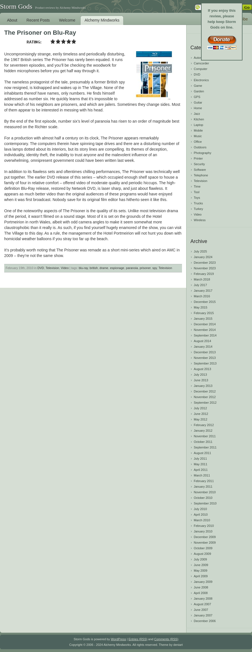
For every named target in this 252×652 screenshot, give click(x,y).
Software (200, 169)
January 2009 (203, 581)
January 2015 (203, 318)
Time (197, 186)
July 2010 (200, 509)
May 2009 (200, 570)
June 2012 (201, 413)
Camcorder (201, 63)
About (12, 20)
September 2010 (205, 503)
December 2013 (205, 352)
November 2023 (205, 268)
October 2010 (203, 497)
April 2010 (201, 514)
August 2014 (202, 341)
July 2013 (200, 374)
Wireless (200, 220)
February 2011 (204, 481)
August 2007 (202, 604)
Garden (199, 91)
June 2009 (201, 565)
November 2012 (205, 397)
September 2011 (205, 447)
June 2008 (201, 587)
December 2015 (205, 301)
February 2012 (204, 425)
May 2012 (200, 419)
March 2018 (202, 279)
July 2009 (200, 559)
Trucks (198, 203)
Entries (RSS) (138, 639)
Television (52, 268)
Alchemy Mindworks (102, 20)
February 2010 (204, 525)
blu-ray (83, 268)
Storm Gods (16, 6)
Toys (197, 197)
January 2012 (203, 430)
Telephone (201, 175)
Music (198, 136)
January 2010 (203, 531)
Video (65, 268)
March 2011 (202, 475)
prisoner (145, 268)
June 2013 (201, 380)
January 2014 (203, 346)
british (94, 268)
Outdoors (200, 147)
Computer (200, 69)
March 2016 (202, 296)
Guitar (198, 102)
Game (198, 85)
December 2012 (205, 391)
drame (104, 268)
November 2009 (205, 542)
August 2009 (202, 553)
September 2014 (205, 335)
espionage (117, 268)
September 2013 (205, 363)
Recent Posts (38, 20)
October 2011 (203, 441)
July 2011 (200, 458)
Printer (198, 158)
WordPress (118, 639)
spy (154, 268)
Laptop (198, 125)
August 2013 (202, 369)
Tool (196, 192)
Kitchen (199, 119)
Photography (202, 153)
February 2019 (204, 273)
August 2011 (202, 453)
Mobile (198, 130)
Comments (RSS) (166, 639)
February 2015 (204, 313)
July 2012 (200, 408)
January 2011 (203, 486)
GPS (197, 97)
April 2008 (201, 593)
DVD (41, 268)
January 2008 (203, 598)
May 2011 (200, 464)
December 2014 (205, 324)
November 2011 (205, 436)
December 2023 (205, 262)
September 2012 (205, 402)
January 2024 (203, 257)
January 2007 (203, 615)
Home (198, 108)
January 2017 (203, 290)
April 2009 (201, 576)
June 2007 (201, 609)
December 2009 (205, 537)
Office (198, 141)
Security (199, 164)
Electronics (201, 80)
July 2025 (200, 251)
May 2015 (200, 307)
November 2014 (205, 329)
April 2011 (201, 469)
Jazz (197, 113)
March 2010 (202, 520)
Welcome (67, 20)
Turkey (198, 209)
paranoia (132, 268)
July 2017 (200, 285)
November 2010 (205, 492)
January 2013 (203, 385)
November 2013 (205, 357)
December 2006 (205, 621)
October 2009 (203, 548)
